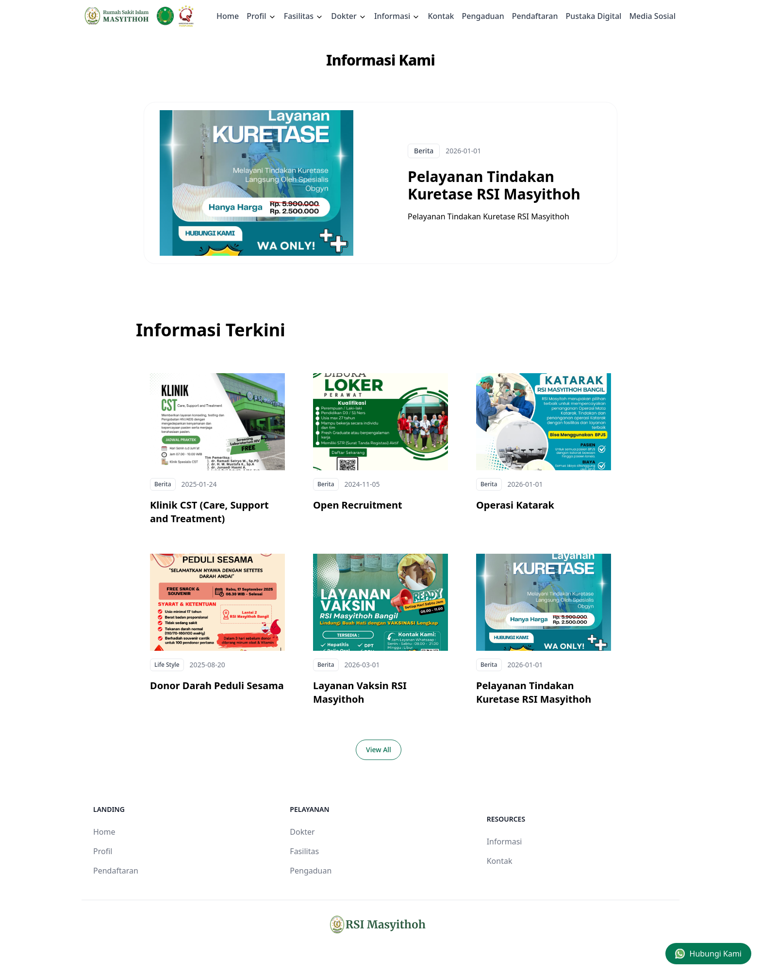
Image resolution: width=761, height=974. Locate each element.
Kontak (441, 16)
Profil (102, 851)
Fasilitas (304, 16)
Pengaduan (483, 16)
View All (378, 749)
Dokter (348, 16)
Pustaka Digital (593, 16)
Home (227, 16)
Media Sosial (652, 16)
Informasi (397, 16)
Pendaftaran (535, 16)
